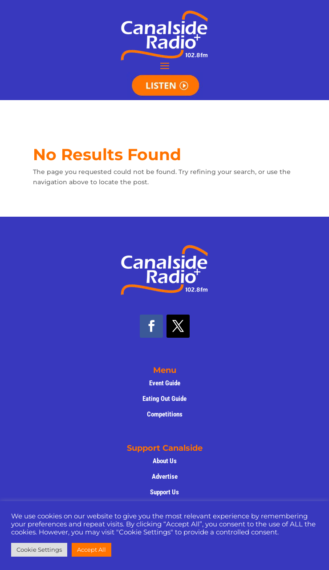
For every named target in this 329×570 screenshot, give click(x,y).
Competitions (165, 414)
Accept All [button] (91, 549)
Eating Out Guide (164, 399)
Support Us (164, 492)
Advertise (165, 477)
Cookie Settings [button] (39, 549)
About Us (165, 461)
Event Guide (164, 383)
